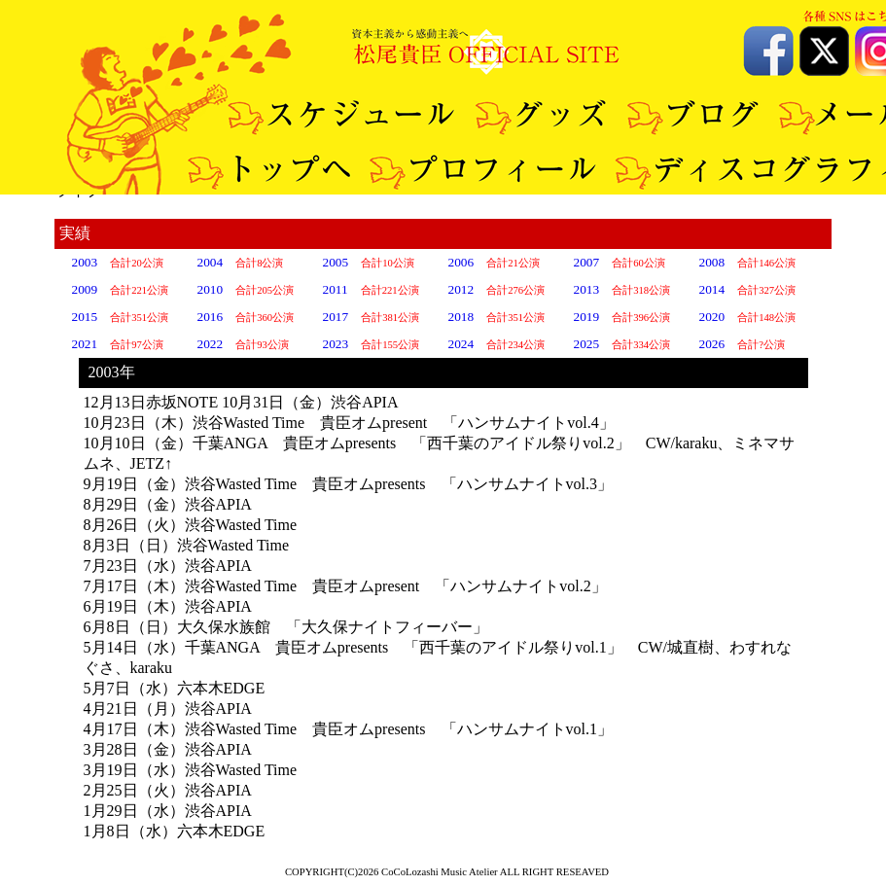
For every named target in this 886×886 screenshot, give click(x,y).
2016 (210, 316)
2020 (712, 316)
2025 (587, 344)
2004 (210, 262)
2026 (712, 344)
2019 (587, 316)
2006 (461, 262)
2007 (587, 262)
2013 (587, 289)
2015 (85, 316)
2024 (461, 344)
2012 (461, 289)
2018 (461, 316)
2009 (85, 289)
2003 (85, 262)
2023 (336, 344)
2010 (210, 289)
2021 (85, 344)
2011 (335, 289)
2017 (336, 316)
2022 (210, 344)
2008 (712, 262)
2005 (336, 262)
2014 (712, 289)
